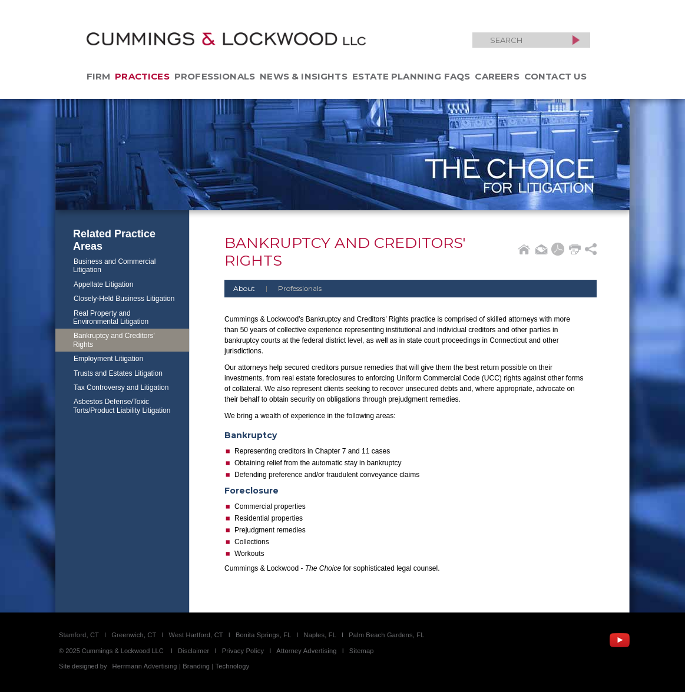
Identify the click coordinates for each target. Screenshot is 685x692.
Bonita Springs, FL (263, 634)
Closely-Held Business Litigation (124, 298)
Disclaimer (194, 650)
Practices (142, 76)
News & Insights (304, 76)
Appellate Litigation (103, 284)
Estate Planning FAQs (411, 76)
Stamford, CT (79, 634)
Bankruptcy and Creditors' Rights (114, 340)
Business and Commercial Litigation (114, 265)
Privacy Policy (243, 650)
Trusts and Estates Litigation (118, 373)
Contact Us (555, 76)
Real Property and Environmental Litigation (110, 317)
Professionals (214, 76)
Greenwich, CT (133, 634)
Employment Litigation (108, 359)
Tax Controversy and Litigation (121, 387)
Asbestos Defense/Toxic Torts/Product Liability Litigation (121, 406)
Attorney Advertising (306, 650)
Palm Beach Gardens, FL (386, 634)
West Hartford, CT (196, 634)
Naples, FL (320, 634)
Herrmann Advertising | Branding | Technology (181, 666)
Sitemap (361, 650)
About (244, 288)
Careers (497, 76)
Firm (99, 76)
